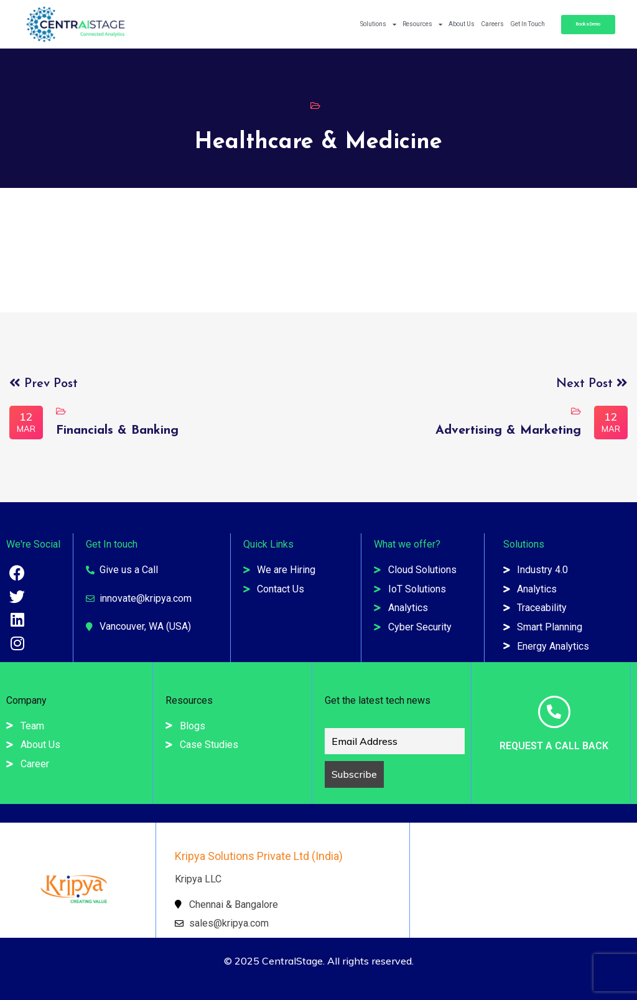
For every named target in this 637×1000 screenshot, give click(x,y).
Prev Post (43, 384)
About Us (462, 24)
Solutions (378, 24)
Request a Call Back (554, 746)
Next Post (592, 384)
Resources (422, 24)
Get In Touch (527, 24)
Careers (492, 24)
